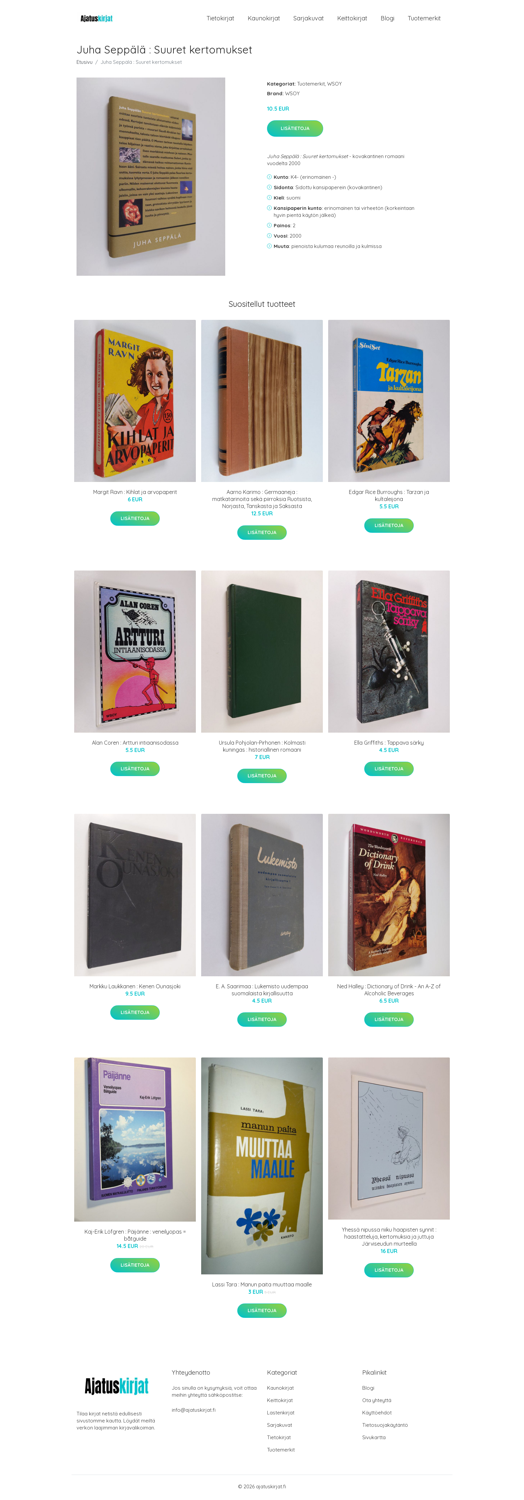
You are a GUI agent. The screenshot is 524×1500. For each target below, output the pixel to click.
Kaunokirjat (264, 19)
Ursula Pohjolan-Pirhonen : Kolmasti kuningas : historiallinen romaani (262, 748)
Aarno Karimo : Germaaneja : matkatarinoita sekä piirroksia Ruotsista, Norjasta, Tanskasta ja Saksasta (262, 501)
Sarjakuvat (308, 19)
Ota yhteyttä (376, 1402)
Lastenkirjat (280, 1414)
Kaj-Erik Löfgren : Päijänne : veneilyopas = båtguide (135, 1237)
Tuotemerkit (424, 19)
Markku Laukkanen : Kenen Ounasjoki (135, 988)
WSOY (334, 86)
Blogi (387, 19)
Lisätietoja (295, 131)
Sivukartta (374, 1439)
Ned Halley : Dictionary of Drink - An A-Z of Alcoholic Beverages (389, 992)
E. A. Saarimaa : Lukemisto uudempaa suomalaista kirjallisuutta (262, 992)
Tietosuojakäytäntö (385, 1427)
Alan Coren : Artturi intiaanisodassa (135, 745)
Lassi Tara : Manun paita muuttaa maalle (262, 1286)
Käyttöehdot (377, 1414)
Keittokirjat (352, 19)
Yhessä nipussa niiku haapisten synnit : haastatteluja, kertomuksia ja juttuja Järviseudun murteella (389, 1239)
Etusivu (85, 64)
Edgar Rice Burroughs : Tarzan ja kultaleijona (389, 498)
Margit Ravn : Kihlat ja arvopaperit (135, 494)
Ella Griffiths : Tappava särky (389, 745)
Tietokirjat (220, 19)
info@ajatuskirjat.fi (194, 1412)
